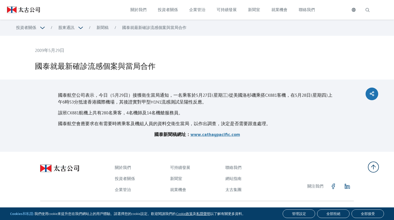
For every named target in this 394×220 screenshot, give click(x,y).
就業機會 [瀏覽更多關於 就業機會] (178, 189)
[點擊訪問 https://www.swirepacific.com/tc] (20, 10)
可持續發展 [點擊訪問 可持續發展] (227, 9)
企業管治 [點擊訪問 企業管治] (197, 9)
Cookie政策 (184, 214)
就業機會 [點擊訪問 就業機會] (279, 9)
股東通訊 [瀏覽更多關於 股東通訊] (66, 27)
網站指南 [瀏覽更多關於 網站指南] (233, 178)
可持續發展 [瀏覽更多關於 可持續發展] (180, 167)
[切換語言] (354, 10)
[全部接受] (368, 213)
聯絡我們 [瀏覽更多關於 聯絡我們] (233, 167)
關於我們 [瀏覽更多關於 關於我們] (123, 167)
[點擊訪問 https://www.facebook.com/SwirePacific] (333, 186)
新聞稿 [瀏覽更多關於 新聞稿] (102, 27)
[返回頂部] (373, 167)
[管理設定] (299, 213)
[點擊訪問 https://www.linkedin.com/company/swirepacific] (347, 186)
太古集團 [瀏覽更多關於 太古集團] (233, 189)
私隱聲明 (203, 214)
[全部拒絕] (333, 213)
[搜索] (367, 10)
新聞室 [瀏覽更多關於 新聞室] (176, 178)
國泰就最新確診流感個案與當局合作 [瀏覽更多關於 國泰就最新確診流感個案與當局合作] (154, 27)
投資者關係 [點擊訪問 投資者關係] (168, 9)
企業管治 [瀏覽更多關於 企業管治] (123, 189)
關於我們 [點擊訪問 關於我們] (138, 9)
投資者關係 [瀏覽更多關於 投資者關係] (26, 27)
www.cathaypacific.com (215, 136)
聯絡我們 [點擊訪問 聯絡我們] (307, 9)
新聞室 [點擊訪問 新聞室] (254, 9)
